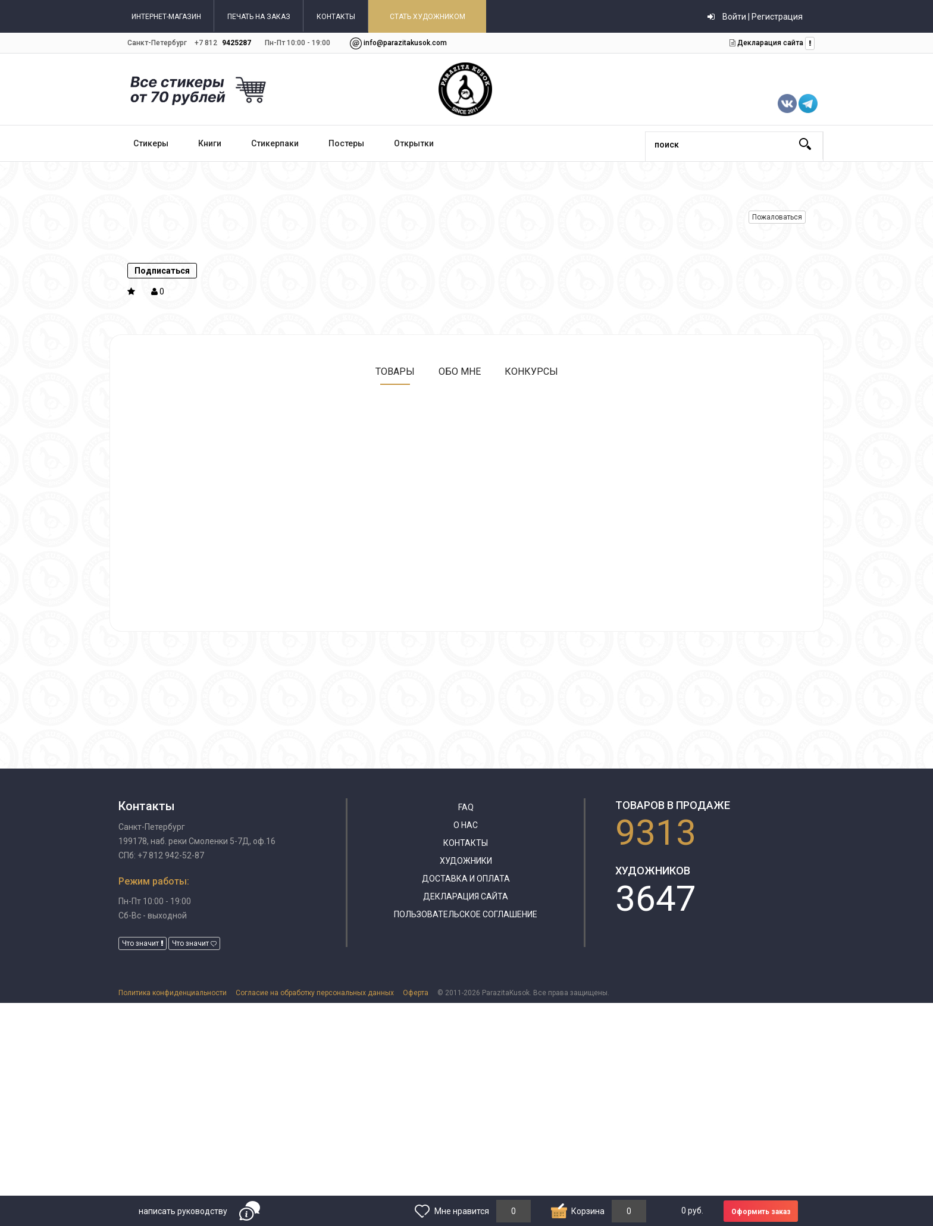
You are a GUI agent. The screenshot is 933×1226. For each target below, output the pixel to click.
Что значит (142, 943)
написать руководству (183, 1211)
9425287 (236, 43)
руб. (692, 1210)
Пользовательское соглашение (465, 914)
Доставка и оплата (466, 878)
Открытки (414, 143)
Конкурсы (531, 371)
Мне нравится (461, 1211)
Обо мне (460, 371)
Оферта (415, 993)
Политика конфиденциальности (172, 993)
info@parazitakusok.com (405, 43)
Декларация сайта (769, 43)
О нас (465, 825)
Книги (209, 143)
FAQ (466, 807)
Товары (395, 371)
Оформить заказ (761, 1212)
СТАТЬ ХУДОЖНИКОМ (427, 16)
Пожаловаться (777, 217)
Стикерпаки (275, 143)
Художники (466, 861)
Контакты (465, 843)
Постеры (346, 143)
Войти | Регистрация (755, 16)
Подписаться (162, 270)
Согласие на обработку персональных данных (315, 993)
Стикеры (150, 143)
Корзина (588, 1211)
